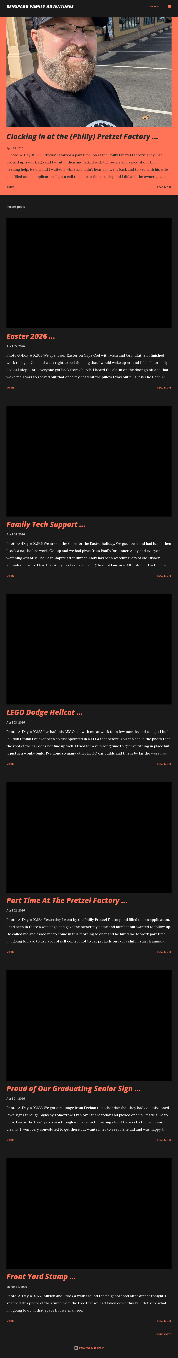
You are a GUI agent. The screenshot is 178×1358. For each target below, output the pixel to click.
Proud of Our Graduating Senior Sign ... (73, 1088)
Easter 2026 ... (30, 336)
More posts (163, 1334)
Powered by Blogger (89, 1348)
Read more (164, 187)
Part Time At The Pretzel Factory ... (67, 900)
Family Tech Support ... (46, 524)
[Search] (154, 6)
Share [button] (10, 187)
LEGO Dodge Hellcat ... (44, 712)
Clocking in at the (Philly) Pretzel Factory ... (82, 136)
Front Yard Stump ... (41, 1276)
